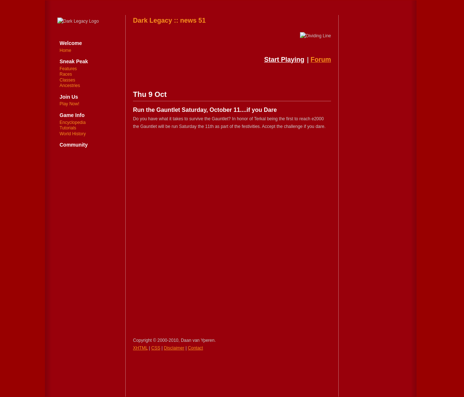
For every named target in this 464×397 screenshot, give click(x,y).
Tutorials (68, 128)
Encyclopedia (72, 122)
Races (66, 74)
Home (65, 50)
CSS (155, 348)
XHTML (140, 348)
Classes (67, 80)
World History (73, 133)
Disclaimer (174, 348)
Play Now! (69, 103)
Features (68, 68)
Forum (321, 59)
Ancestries (70, 85)
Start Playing (284, 59)
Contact (195, 348)
